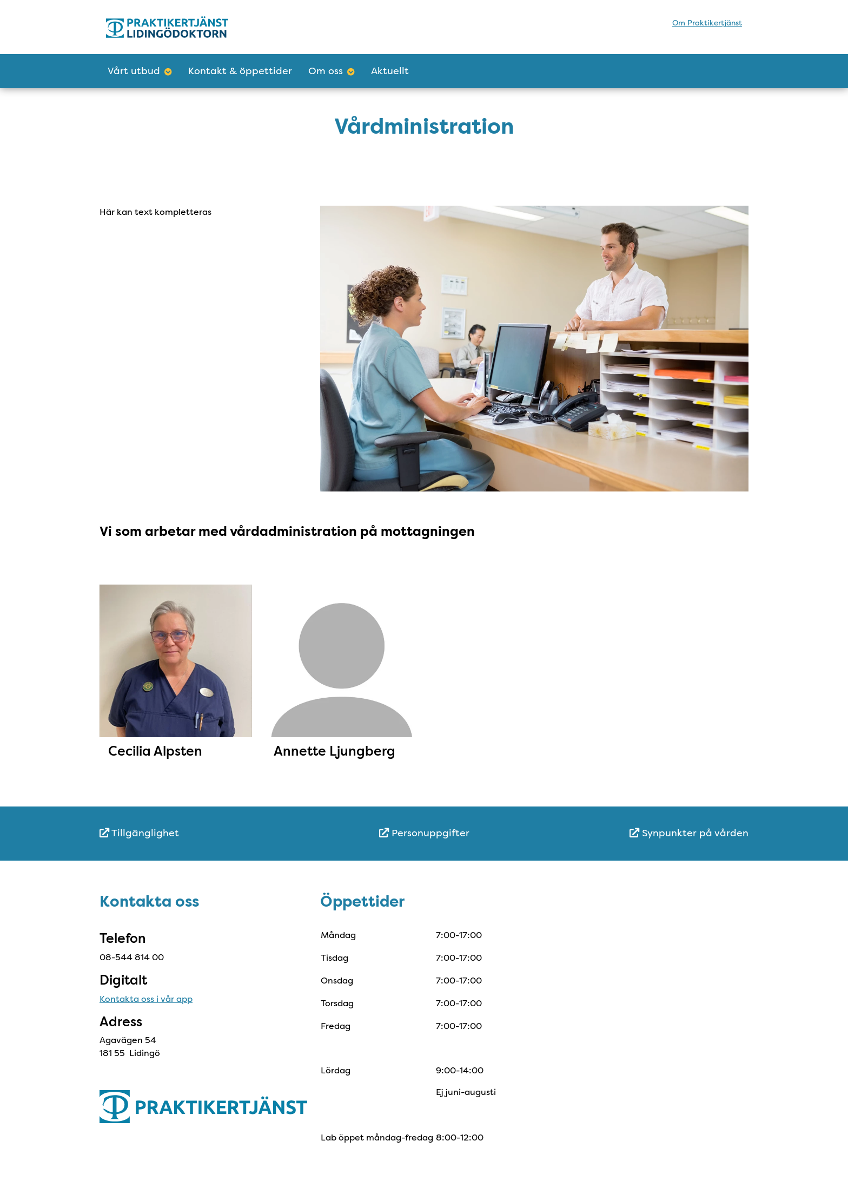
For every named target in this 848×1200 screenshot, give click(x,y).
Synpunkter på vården (689, 833)
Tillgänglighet (139, 833)
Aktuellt (390, 70)
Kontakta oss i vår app (146, 999)
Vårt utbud (140, 70)
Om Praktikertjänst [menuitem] (707, 23)
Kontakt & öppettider (240, 70)
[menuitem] (208, 833)
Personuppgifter (424, 833)
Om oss (331, 70)
